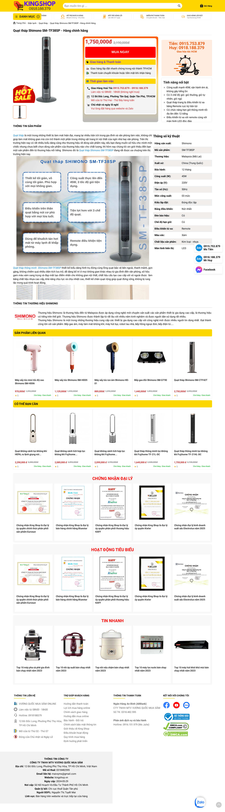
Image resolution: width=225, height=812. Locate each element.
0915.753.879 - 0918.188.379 (130, 88)
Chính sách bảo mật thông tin (80, 724)
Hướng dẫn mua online (76, 716)
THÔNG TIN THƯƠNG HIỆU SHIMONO (35, 303)
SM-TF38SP (55, 267)
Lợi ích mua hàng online (77, 707)
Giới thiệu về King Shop (76, 728)
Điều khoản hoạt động (76, 732)
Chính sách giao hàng (75, 712)
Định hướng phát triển (75, 741)
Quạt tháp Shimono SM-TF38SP (96, 150)
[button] (219, 805)
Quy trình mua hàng (74, 736)
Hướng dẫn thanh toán (76, 703)
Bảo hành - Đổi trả (73, 720)
